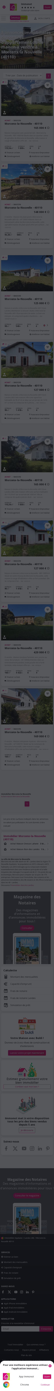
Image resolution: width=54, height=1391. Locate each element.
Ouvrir (47, 1376)
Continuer (45, 1384)
